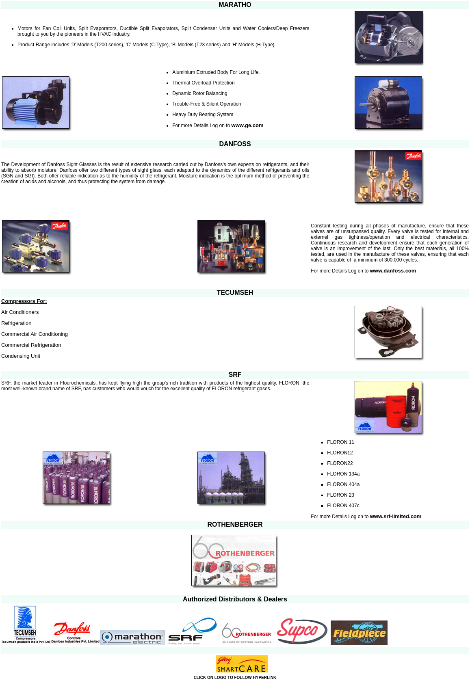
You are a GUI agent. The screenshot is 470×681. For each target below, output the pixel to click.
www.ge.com (248, 125)
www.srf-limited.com (396, 516)
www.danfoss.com (394, 271)
